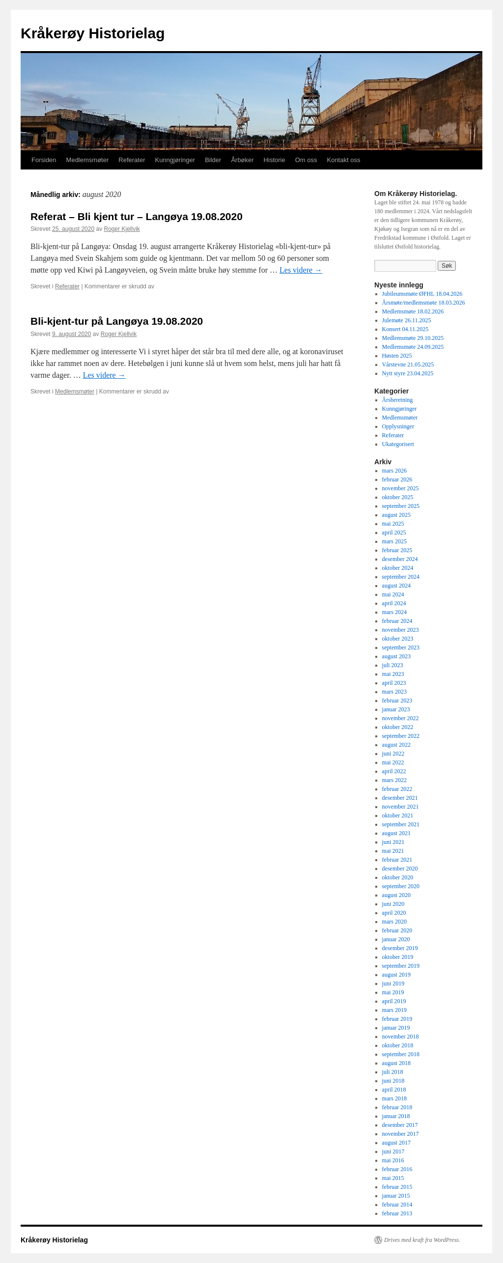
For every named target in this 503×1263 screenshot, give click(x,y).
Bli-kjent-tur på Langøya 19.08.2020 (116, 321)
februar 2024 (397, 620)
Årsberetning (397, 399)
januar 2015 (396, 1195)
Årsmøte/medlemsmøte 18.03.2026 (423, 302)
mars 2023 (394, 691)
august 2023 (396, 656)
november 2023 (400, 629)
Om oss (306, 160)
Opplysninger (398, 426)
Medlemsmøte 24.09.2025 (413, 346)
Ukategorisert (398, 444)
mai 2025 (393, 523)
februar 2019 (397, 1018)
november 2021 (400, 806)
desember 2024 (400, 559)
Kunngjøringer (175, 160)
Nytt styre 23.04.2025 (408, 373)
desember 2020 (400, 868)
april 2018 (394, 1089)
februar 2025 (397, 550)
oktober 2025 (398, 497)
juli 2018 (392, 1071)
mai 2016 (393, 1160)
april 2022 (394, 771)
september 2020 (400, 886)
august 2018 (396, 1063)
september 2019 (400, 965)
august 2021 (396, 833)
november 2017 (400, 1133)
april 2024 (394, 603)
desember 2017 (400, 1125)
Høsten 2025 (397, 355)
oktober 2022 (398, 727)
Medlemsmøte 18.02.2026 (413, 311)
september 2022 (400, 735)
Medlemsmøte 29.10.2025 (413, 338)
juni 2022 (393, 753)
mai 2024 (393, 594)
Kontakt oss (343, 160)
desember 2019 (400, 948)
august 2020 (396, 895)
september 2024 (400, 576)
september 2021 (400, 824)
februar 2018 (397, 1107)
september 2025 (400, 506)
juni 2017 (393, 1151)
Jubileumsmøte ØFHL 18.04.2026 (422, 293)
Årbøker (242, 160)
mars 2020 (394, 921)
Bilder (213, 160)
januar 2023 (396, 709)
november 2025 (400, 488)
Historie (274, 160)
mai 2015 (393, 1178)
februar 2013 (397, 1213)
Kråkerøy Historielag (93, 33)
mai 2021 (393, 850)
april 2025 (394, 532)
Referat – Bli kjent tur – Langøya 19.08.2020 (136, 216)
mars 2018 (394, 1098)
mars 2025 (394, 541)
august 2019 (396, 974)
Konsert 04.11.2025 (405, 329)
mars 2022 (394, 780)
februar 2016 (397, 1169)
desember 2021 (400, 797)
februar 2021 (397, 859)
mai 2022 (393, 762)
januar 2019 (396, 1027)
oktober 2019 (398, 957)
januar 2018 (396, 1116)
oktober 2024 (398, 567)
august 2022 (396, 744)
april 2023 (394, 682)
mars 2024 (394, 612)
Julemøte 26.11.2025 (406, 320)
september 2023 (400, 647)
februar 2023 (397, 700)
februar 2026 (397, 479)
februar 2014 (397, 1204)
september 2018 (400, 1054)
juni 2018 (393, 1080)
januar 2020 (396, 939)
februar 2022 (397, 789)
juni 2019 (393, 983)
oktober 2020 (398, 877)
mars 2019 (394, 1010)
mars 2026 (394, 470)
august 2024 (396, 585)
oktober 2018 (398, 1045)
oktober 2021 (398, 815)
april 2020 (394, 912)
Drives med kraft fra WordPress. (422, 1239)
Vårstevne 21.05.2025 (408, 364)
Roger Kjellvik (122, 228)
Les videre (300, 270)
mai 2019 (393, 992)
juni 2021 (393, 842)
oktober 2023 (398, 638)
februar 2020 (397, 930)
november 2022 (400, 718)
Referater (131, 160)
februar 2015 (397, 1186)
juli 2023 (392, 665)
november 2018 (400, 1036)
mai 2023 (393, 674)
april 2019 (394, 1001)
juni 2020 (393, 903)
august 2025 (396, 514)
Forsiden (43, 160)
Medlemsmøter (87, 160)
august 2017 (396, 1142)
